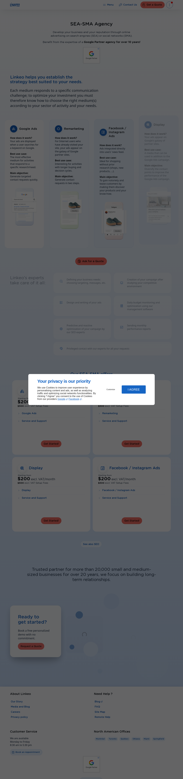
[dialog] (91, 389)
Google (61, 399)
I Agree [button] (134, 389)
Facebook (74, 399)
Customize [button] (111, 389)
